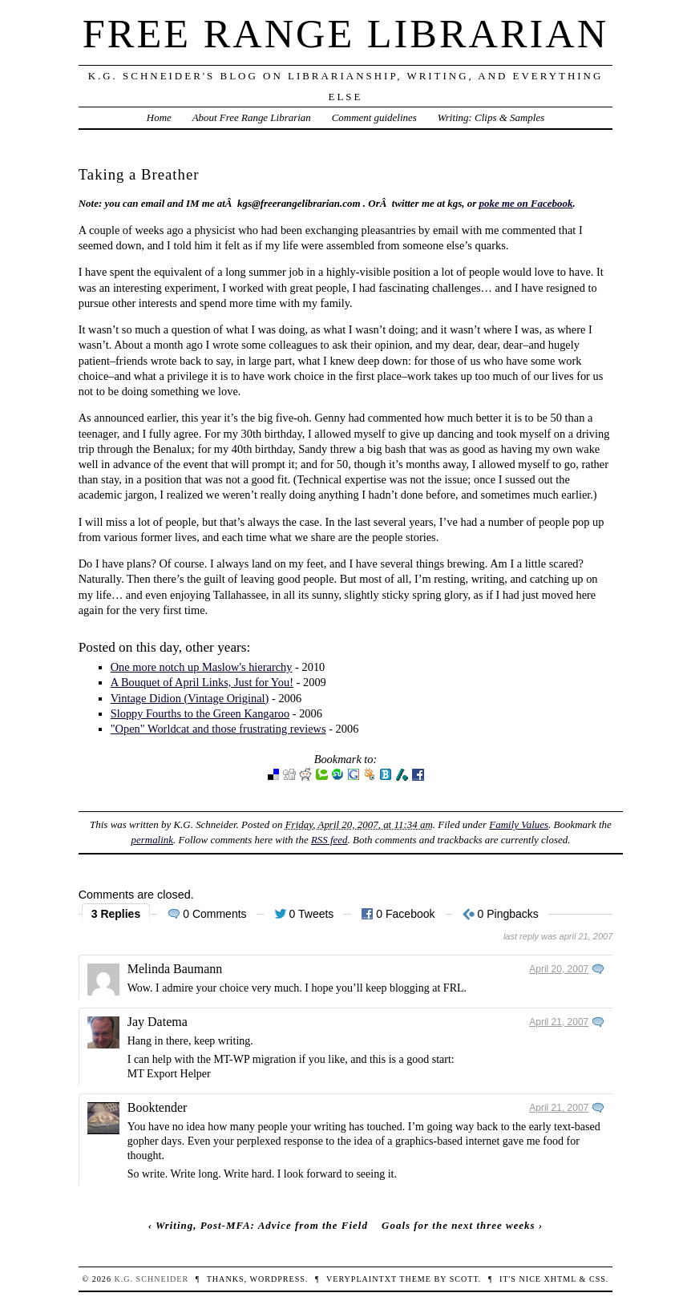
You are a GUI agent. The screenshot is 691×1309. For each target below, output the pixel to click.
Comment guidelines (374, 117)
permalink (152, 840)
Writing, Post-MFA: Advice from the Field (262, 1225)
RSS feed (329, 840)
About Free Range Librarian (251, 117)
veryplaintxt (361, 1279)
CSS (597, 1279)
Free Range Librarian (345, 33)
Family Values (518, 824)
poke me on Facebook (525, 203)
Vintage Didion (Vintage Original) (190, 698)
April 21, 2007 (558, 1022)
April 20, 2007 (558, 969)
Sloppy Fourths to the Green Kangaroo (200, 713)
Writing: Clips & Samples (491, 117)
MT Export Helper (169, 1074)
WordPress (277, 1279)
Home (159, 117)
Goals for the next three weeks (458, 1225)
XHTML (560, 1279)
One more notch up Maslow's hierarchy (202, 667)
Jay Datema (157, 1021)
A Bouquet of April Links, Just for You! (202, 682)
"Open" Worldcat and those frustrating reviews (218, 728)
